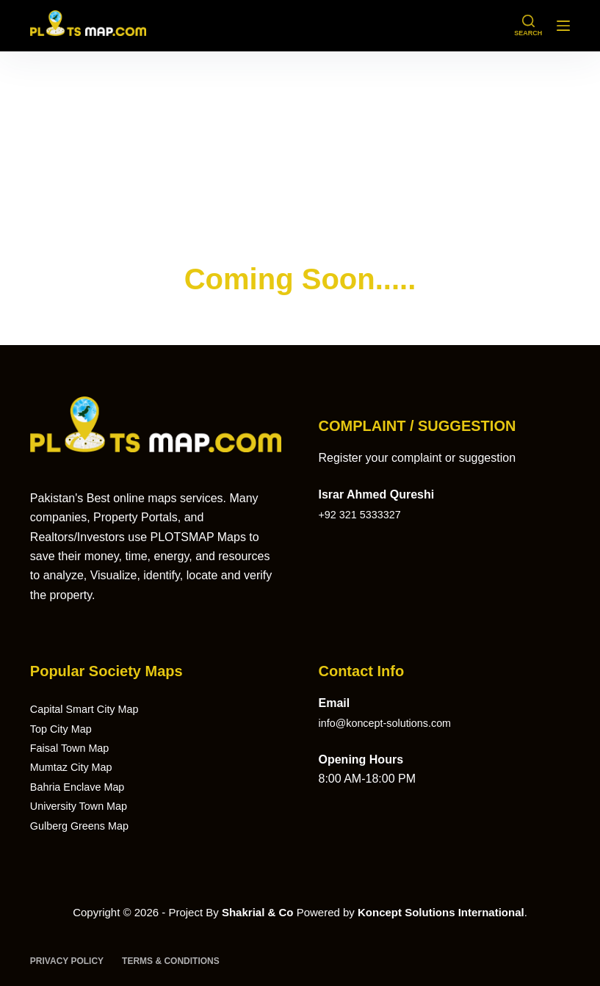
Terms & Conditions (171, 961)
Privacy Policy (67, 961)
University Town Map (84, 806)
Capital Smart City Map (90, 709)
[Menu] (563, 25)
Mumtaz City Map (75, 767)
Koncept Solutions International (441, 912)
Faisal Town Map (74, 748)
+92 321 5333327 (364, 514)
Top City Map (64, 728)
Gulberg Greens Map (85, 825)
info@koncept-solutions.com (392, 723)
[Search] (528, 26)
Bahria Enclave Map (82, 786)
